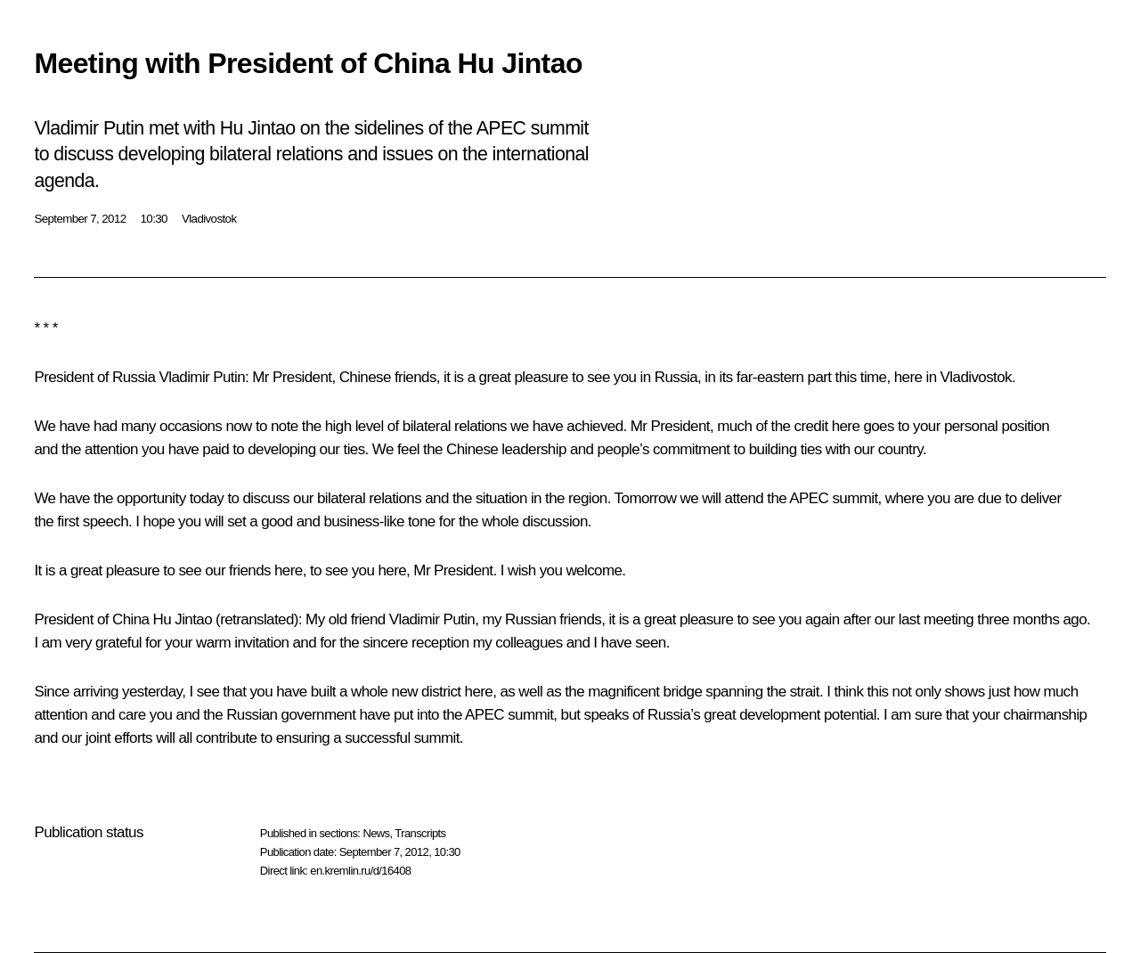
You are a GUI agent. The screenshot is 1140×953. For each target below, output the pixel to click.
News (375, 833)
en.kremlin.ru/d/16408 (360, 870)
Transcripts (420, 833)
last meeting (936, 619)
